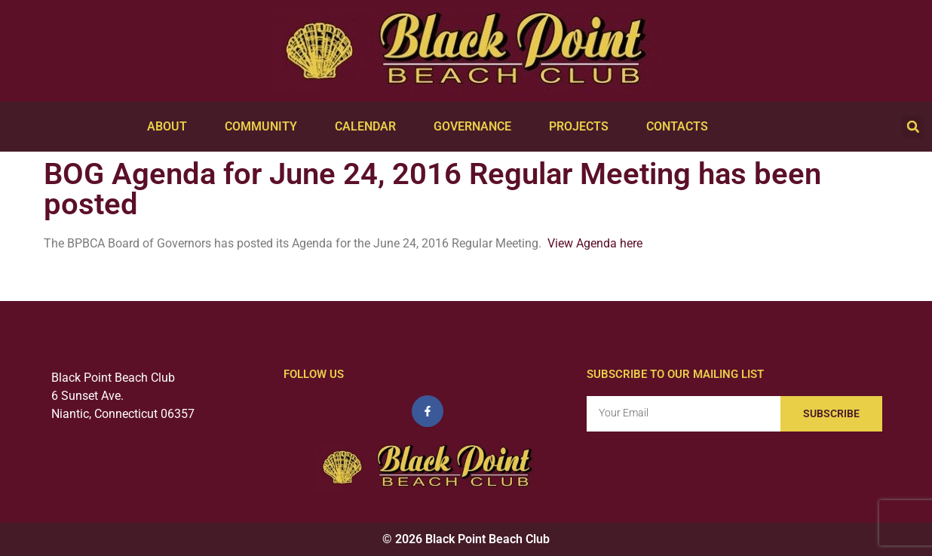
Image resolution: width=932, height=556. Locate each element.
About (171, 126)
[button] (913, 126)
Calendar (369, 126)
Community (265, 126)
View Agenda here (594, 243)
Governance (476, 126)
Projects (582, 126)
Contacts (681, 126)
